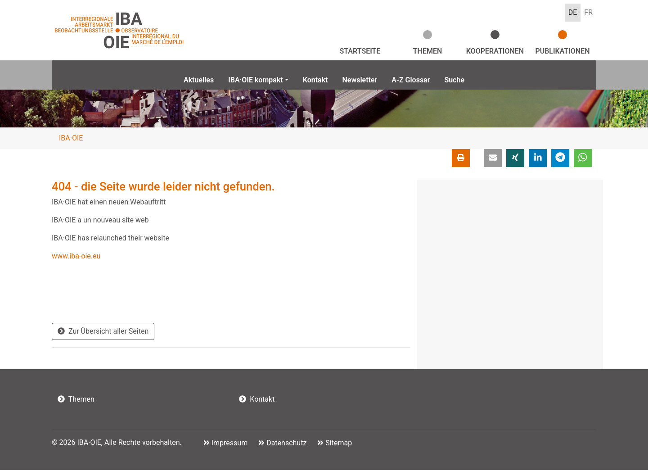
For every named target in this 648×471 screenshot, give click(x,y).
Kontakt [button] (256, 400)
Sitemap (338, 443)
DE (572, 12)
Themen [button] (427, 51)
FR (588, 12)
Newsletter (359, 80)
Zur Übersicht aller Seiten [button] (103, 332)
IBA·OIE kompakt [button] (255, 80)
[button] (493, 159)
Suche (454, 80)
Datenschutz (285, 443)
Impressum (229, 443)
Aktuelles (199, 80)
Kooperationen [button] (495, 51)
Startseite (360, 51)
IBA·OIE (71, 139)
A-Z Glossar (411, 80)
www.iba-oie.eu (76, 257)
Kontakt (315, 80)
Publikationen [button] (562, 51)
